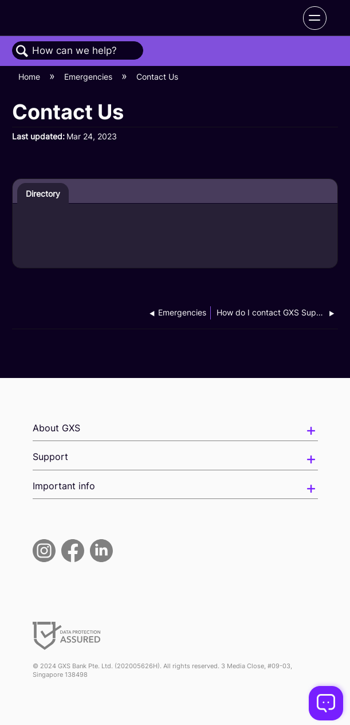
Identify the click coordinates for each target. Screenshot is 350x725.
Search (22, 51)
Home (30, 76)
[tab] (43, 193)
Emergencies (89, 76)
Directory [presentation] (43, 193)
